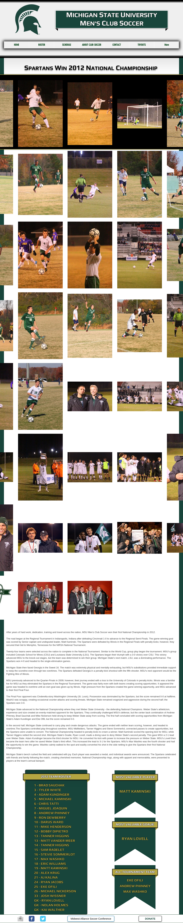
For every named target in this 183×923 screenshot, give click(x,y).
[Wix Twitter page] (43, 919)
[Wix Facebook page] (31, 919)
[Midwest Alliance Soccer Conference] (91, 919)
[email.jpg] (20, 919)
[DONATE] (150, 919)
